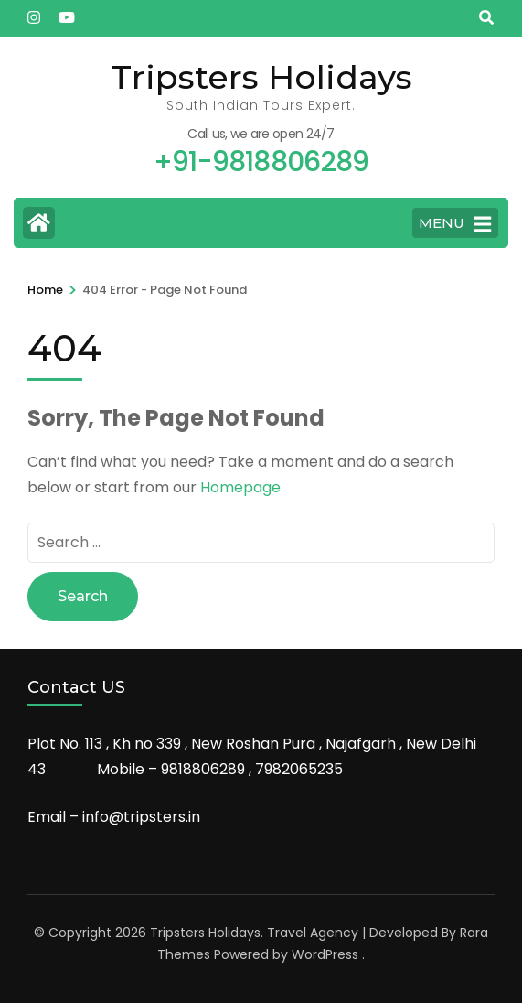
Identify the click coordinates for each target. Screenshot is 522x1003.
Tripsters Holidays (261, 77)
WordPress (325, 954)
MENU (455, 224)
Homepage (240, 487)
